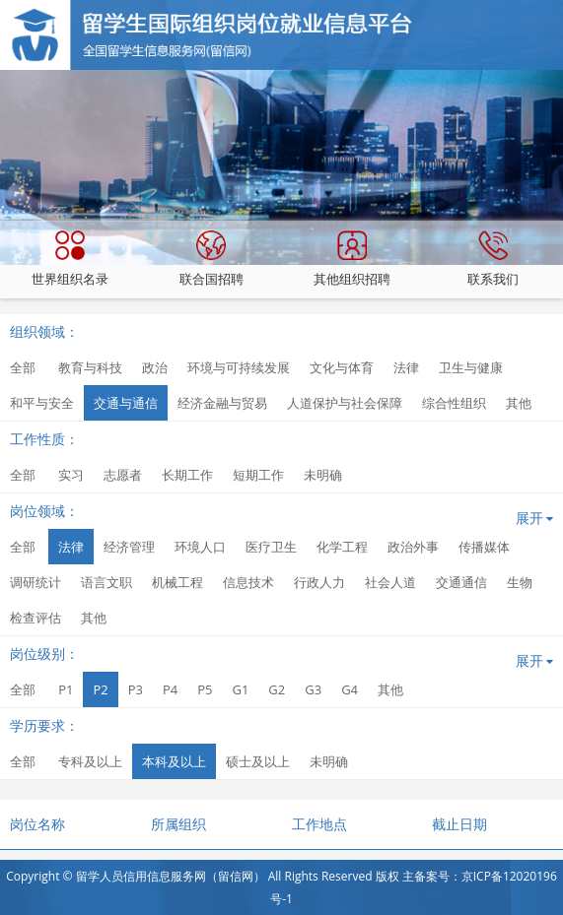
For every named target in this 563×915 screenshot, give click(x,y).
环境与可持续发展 (238, 367)
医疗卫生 (271, 547)
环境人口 (200, 547)
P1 (65, 689)
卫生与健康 (471, 367)
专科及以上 (90, 761)
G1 (240, 689)
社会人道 (390, 582)
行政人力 (319, 582)
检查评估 (35, 617)
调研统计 (35, 582)
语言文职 (106, 582)
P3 (135, 689)
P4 (170, 689)
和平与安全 (42, 403)
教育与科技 (90, 367)
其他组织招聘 (352, 259)
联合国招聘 (211, 259)
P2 (100, 689)
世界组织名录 (70, 259)
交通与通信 (126, 403)
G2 (276, 689)
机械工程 (177, 582)
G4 (349, 689)
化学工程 (342, 547)
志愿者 (123, 475)
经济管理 (129, 547)
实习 (71, 475)
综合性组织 (454, 403)
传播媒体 (484, 547)
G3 (313, 689)
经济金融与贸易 (222, 403)
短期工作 (258, 475)
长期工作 (187, 475)
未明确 (323, 475)
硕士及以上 (258, 761)
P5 (204, 689)
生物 (519, 582)
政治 (155, 367)
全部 (22, 367)
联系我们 (493, 259)
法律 (406, 367)
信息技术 (248, 582)
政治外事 (413, 547)
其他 (518, 403)
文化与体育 (342, 367)
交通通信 (461, 582)
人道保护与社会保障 (344, 403)
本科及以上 (174, 761)
